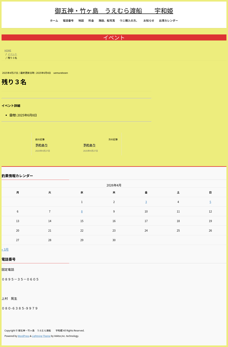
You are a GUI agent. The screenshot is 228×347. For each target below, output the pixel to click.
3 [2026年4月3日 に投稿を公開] (146, 202)
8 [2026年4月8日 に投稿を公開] (82, 211)
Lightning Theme (41, 335)
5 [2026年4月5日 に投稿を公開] (210, 202)
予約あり (41, 145)
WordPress (23, 335)
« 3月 (5, 249)
